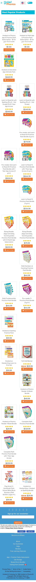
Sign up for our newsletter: (18, 514)
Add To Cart (9, 80)
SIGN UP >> (18, 523)
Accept (21, 531)
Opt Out (30, 531)
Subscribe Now (9, 50)
